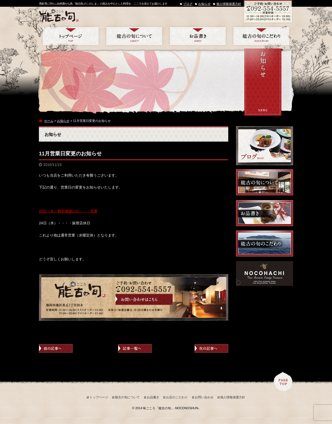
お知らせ (204, 4)
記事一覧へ (135, 348)
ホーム (48, 121)
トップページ (70, 36)
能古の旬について (134, 36)
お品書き (198, 36)
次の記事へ (211, 348)
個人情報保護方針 (228, 4)
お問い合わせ (204, 397)
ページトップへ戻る (283, 381)
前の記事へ (56, 348)
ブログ (187, 4)
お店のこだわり (261, 36)
